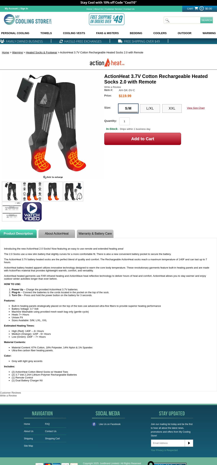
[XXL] (172, 108)
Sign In (24, 8)
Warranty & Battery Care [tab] (95, 233)
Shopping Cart (52, 438)
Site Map (28, 446)
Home (89, 9)
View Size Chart (196, 107)
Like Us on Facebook (106, 424)
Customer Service (113, 9)
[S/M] (128, 108)
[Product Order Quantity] (124, 121)
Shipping (28, 438)
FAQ (47, 424)
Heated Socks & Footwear (41, 52)
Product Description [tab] (18, 233)
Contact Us (129, 9)
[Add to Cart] (142, 139)
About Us (98, 9)
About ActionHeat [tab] (57, 233)
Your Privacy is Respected (164, 450)
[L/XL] (150, 108)
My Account (11, 8)
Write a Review (112, 87)
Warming (17, 52)
